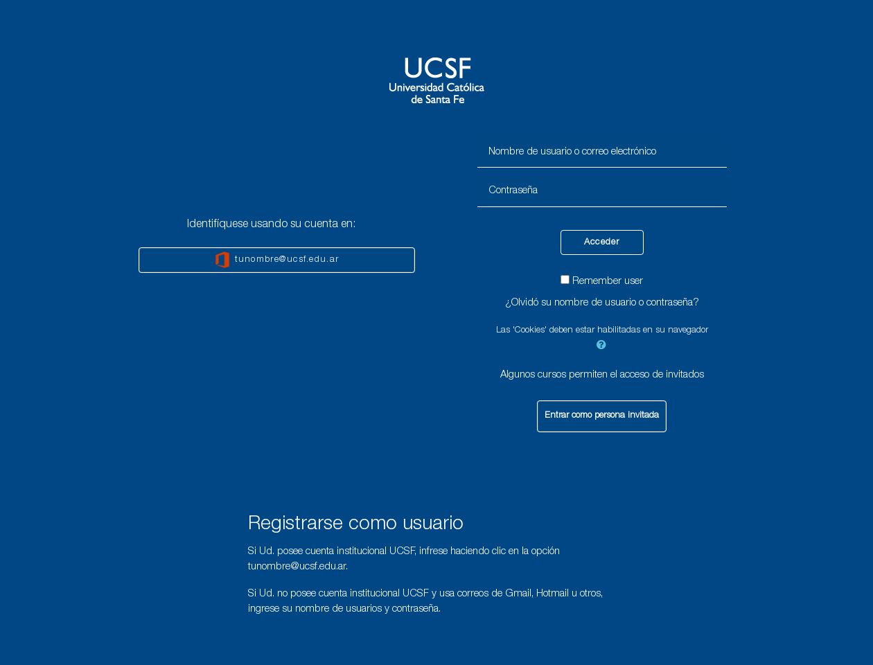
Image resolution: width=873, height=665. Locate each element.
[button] (602, 344)
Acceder (602, 242)
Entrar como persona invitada (602, 415)
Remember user (607, 281)
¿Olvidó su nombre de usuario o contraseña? (602, 303)
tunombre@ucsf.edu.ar (276, 259)
